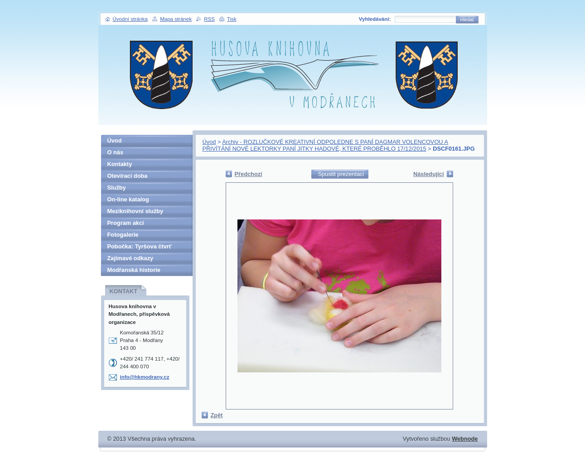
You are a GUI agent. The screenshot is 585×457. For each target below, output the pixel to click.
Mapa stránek (176, 19)
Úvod (209, 141)
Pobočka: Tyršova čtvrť (139, 246)
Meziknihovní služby (135, 211)
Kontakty (119, 164)
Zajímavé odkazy (130, 258)
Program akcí (125, 222)
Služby (116, 187)
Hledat (467, 19)
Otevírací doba (127, 175)
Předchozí (248, 174)
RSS (209, 19)
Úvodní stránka (130, 19)
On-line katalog (128, 199)
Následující (428, 174)
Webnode (465, 438)
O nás (115, 152)
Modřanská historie (133, 270)
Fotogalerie (123, 234)
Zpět (217, 415)
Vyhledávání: (375, 19)
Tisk (232, 19)
